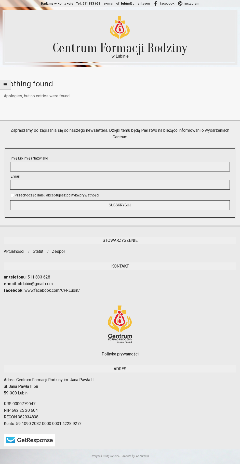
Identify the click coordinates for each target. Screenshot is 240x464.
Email (15, 176)
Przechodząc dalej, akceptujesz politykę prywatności (55, 195)
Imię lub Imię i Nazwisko (29, 158)
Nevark (114, 456)
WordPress (142, 456)
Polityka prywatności (120, 354)
